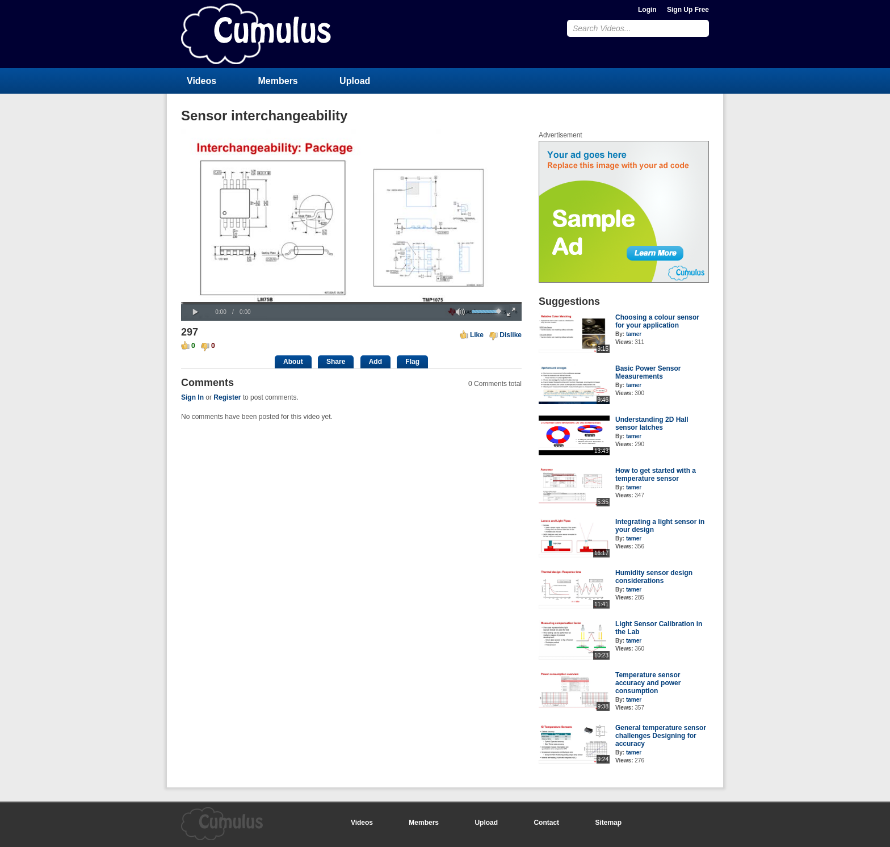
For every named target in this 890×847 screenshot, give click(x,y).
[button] (195, 312)
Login (647, 10)
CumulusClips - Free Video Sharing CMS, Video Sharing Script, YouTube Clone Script (256, 33)
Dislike (510, 335)
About (293, 362)
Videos (201, 81)
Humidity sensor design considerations (653, 577)
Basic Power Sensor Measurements (648, 372)
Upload (354, 81)
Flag (412, 362)
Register (227, 397)
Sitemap (608, 823)
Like (477, 335)
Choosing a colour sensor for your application (657, 321)
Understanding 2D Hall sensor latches (652, 423)
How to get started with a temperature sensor (655, 475)
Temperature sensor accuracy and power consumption (648, 683)
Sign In (192, 397)
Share (335, 362)
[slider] (351, 303)
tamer (633, 334)
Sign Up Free (688, 10)
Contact (546, 823)
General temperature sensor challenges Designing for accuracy (660, 736)
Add (375, 362)
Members (278, 81)
